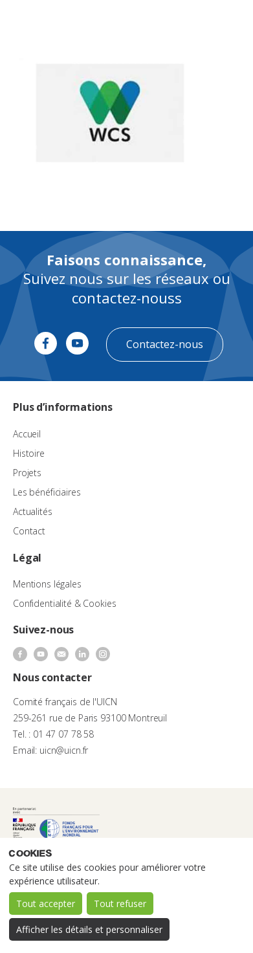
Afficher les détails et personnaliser (89, 929)
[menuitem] (192, 23)
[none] (192, 23)
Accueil (27, 434)
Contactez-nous (164, 344)
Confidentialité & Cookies (64, 603)
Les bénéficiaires (47, 492)
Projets (27, 472)
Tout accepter (45, 903)
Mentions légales (47, 584)
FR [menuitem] (186, 22)
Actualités (32, 511)
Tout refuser (120, 903)
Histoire (29, 453)
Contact (29, 531)
